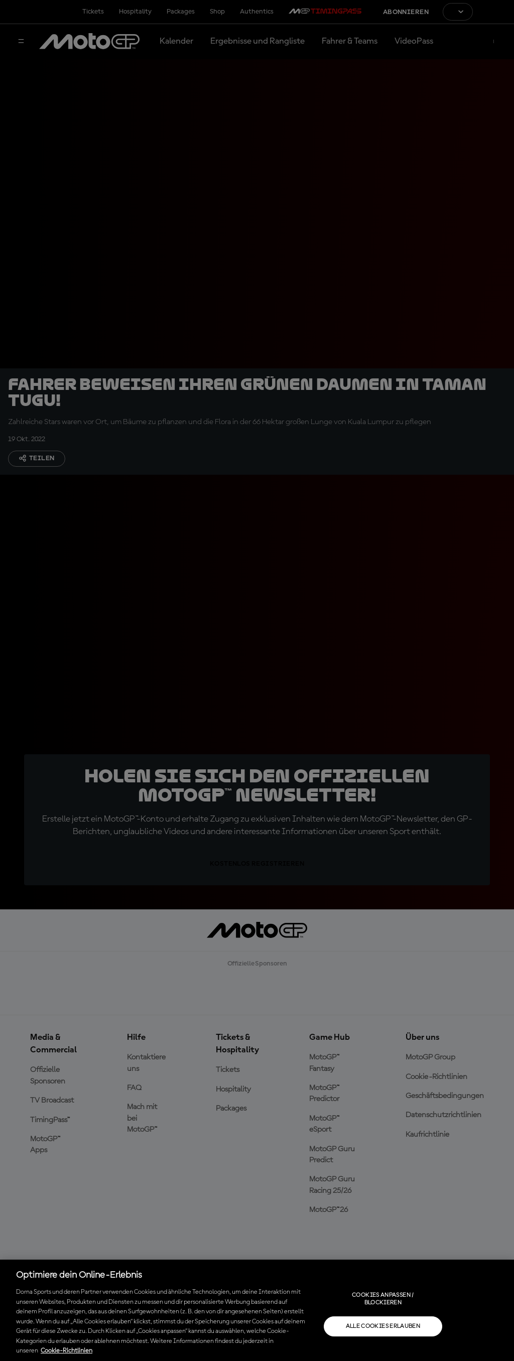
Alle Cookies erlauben (383, 1326)
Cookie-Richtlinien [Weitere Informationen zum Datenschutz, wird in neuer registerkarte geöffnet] (66, 1350)
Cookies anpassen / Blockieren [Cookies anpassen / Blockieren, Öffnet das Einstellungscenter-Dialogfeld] (383, 1298)
